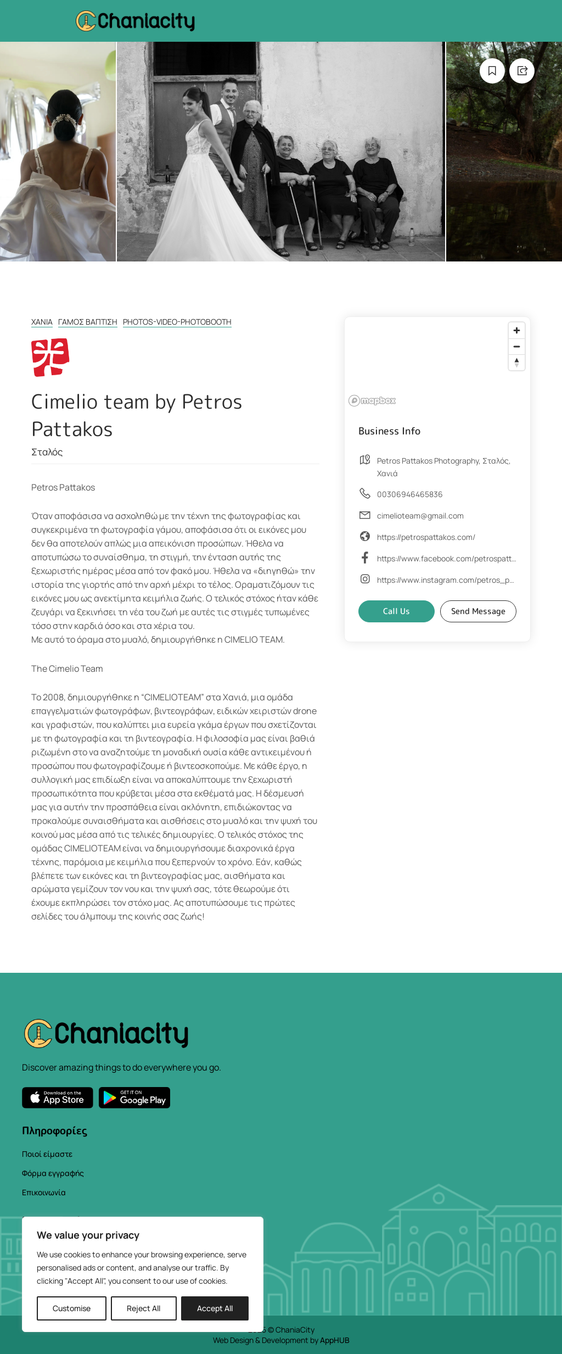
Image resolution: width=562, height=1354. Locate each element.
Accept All (215, 1308)
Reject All (143, 1308)
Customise (72, 1308)
